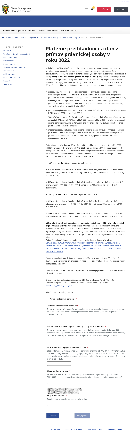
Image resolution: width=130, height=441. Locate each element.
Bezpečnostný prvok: (57, 395)
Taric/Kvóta (7, 84)
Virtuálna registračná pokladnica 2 (16, 54)
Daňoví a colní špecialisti (48, 30)
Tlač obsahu (55, 429)
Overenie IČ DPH (9, 71)
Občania (31, 30)
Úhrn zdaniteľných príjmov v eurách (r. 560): (67, 347)
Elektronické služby (69, 30)
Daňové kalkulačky (69, 37)
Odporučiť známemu (74, 429)
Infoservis (7, 50)
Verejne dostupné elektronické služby (43, 37)
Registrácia (121, 9)
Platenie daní (8, 60)
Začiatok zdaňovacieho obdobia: (62, 305)
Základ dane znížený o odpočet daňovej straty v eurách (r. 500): (76, 326)
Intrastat (6, 81)
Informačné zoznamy (11, 77)
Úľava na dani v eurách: (58, 371)
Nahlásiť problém (115, 429)
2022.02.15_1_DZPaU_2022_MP (59, 285)
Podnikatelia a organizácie (14, 30)
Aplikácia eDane (9, 74)
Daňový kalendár (10, 64)
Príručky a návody (10, 57)
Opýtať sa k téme (95, 429)
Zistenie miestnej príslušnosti (14, 67)
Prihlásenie (103, 9)
